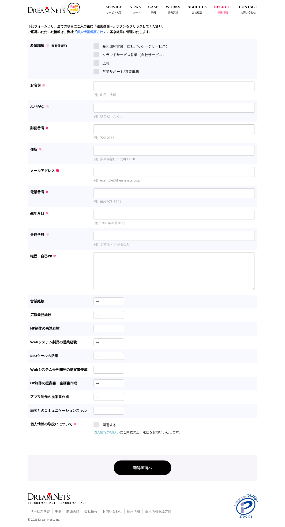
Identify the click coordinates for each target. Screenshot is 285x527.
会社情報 (91, 511)
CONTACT (248, 10)
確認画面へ (142, 467)
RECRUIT (222, 10)
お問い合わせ (112, 511)
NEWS (135, 10)
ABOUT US (197, 10)
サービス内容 (40, 511)
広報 (101, 63)
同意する (105, 424)
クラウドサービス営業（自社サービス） (130, 54)
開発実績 (72, 511)
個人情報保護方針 (90, 32)
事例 (58, 511)
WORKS (173, 10)
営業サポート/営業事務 (116, 71)
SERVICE (114, 10)
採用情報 (133, 511)
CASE (153, 10)
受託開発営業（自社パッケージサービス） (131, 46)
